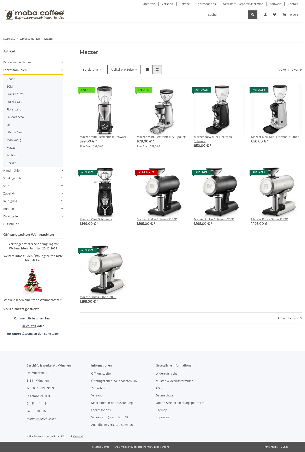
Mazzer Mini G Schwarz (96, 219)
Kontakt (293, 4)
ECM (10, 86)
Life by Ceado (16, 132)
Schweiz (275, 4)
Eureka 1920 (15, 94)
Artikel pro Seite (122, 69)
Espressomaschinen (17, 62)
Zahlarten (148, 4)
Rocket (11, 163)
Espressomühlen (15, 70)
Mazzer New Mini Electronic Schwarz (213, 139)
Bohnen (8, 209)
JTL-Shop (283, 446)
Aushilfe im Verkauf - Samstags (112, 425)
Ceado (11, 79)
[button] (265, 14)
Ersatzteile (10, 216)
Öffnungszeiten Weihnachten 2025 (115, 381)
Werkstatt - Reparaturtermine (242, 4)
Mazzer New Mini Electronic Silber (275, 137)
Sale (6, 186)
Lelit (9, 125)
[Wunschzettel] (274, 14)
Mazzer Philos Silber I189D (269, 219)
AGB (159, 388)
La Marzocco (15, 117)
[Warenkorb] (290, 14)
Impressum (164, 417)
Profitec (12, 155)
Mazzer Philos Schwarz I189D (157, 219)
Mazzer (12, 147)
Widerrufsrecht (166, 373)
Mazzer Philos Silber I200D (98, 297)
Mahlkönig (14, 140)
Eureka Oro (14, 102)
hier (28, 260)
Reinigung (10, 201)
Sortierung (90, 69)
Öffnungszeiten (102, 373)
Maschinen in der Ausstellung (112, 403)
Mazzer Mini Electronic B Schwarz (103, 137)
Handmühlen (12, 170)
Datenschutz (164, 395)
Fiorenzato (14, 109)
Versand (167, 4)
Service (185, 4)
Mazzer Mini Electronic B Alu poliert (161, 137)
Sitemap (161, 410)
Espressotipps (206, 4)
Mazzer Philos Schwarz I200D (214, 219)
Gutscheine (11, 224)
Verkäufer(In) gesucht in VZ (109, 417)
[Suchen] (226, 14)
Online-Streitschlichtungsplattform (180, 403)
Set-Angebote (12, 178)
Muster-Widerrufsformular (174, 381)
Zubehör (9, 193)
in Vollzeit (29, 326)
